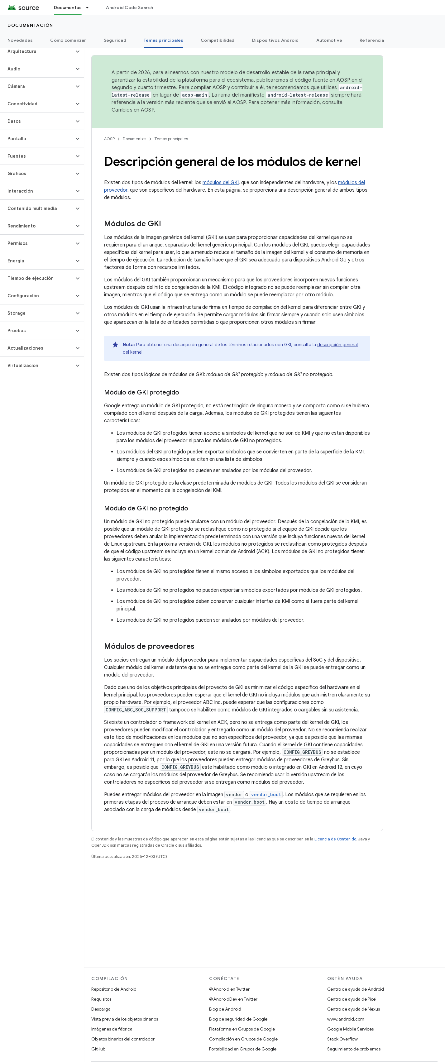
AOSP (109, 138)
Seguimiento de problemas (353, 1049)
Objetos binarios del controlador (123, 1039)
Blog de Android (225, 1009)
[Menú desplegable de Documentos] (90, 7)
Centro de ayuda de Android (355, 989)
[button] (37, 51)
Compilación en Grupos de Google (243, 1039)
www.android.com (345, 1019)
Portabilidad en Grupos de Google (242, 1049)
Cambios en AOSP (133, 110)
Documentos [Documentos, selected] (68, 7)
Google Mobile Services (350, 1029)
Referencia (372, 40)
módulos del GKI (221, 182)
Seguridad (115, 40)
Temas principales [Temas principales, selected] (163, 40)
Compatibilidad (218, 40)
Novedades (20, 40)
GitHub (98, 1049)
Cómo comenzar (68, 40)
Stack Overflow (342, 1039)
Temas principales (171, 138)
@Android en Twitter (229, 989)
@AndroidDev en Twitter (233, 999)
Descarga (101, 1009)
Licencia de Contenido (335, 839)
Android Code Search (129, 7)
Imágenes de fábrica (111, 1029)
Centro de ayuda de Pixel (351, 999)
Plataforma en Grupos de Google (242, 1029)
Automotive (329, 40)
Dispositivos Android (275, 40)
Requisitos (101, 999)
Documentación (30, 25)
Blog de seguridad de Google (238, 1019)
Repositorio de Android (113, 989)
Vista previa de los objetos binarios (124, 1019)
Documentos (134, 138)
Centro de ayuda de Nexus (353, 1009)
